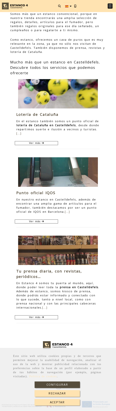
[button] (110, 6)
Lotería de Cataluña (37, 114)
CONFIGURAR (57, 384)
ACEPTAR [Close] (57, 402)
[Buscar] (59, 6)
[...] (19, 133)
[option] (58, 93)
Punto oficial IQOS (36, 192)
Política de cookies (43, 376)
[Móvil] (75, 6)
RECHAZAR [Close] (57, 393)
